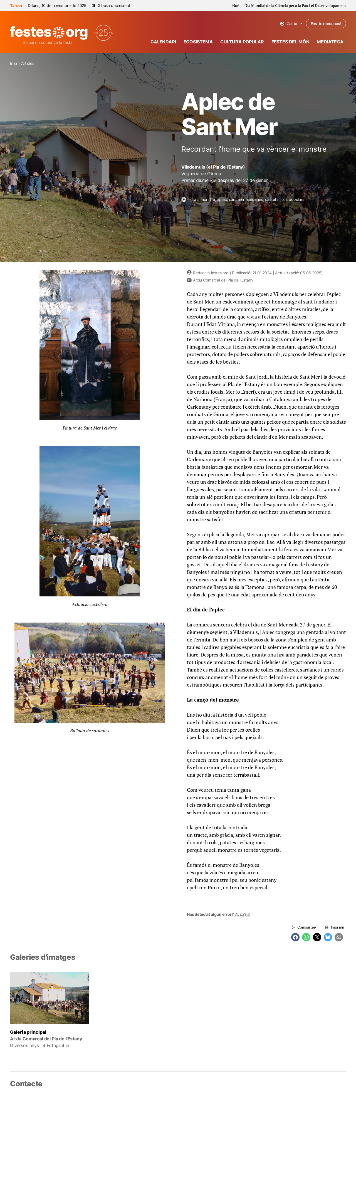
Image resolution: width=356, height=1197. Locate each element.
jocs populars (292, 199)
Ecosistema (198, 42)
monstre (208, 199)
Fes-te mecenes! (326, 23)
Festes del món (290, 42)
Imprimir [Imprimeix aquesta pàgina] (337, 927)
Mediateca (330, 42)
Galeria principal (28, 1032)
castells (271, 199)
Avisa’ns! (242, 914)
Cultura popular (242, 42)
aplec (222, 199)
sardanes (255, 199)
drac (194, 199)
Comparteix (307, 927)
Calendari (163, 42)
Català (291, 24)
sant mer (237, 199)
